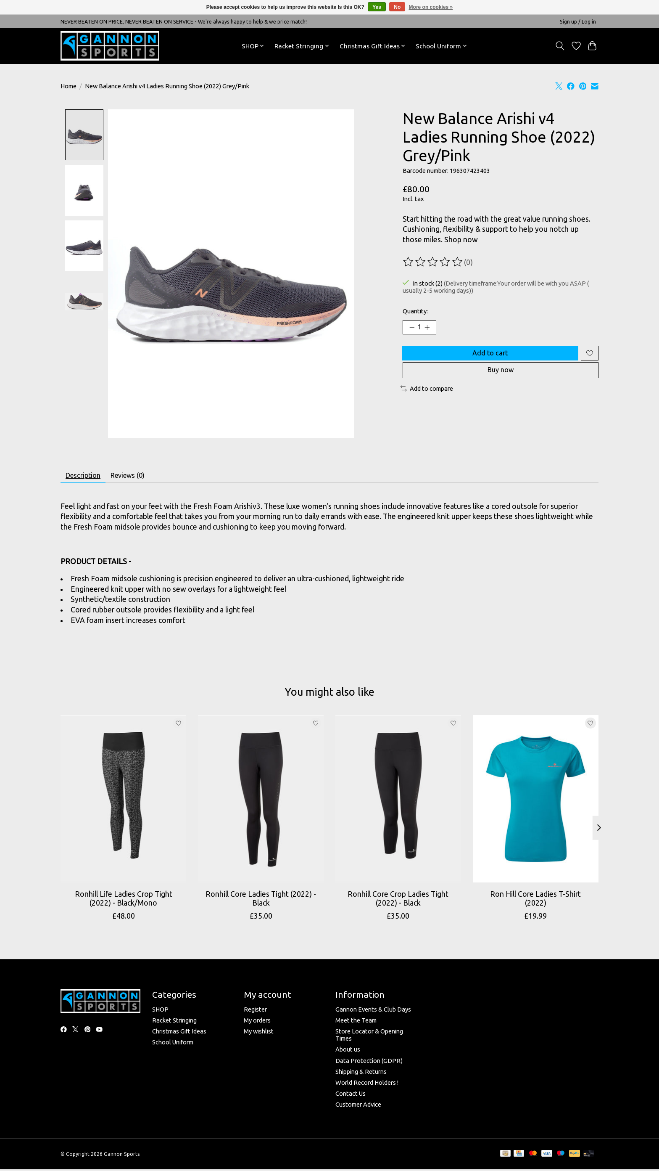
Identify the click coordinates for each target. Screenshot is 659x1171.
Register (255, 1012)
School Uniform (172, 1045)
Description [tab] (87, 477)
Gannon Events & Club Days (373, 1012)
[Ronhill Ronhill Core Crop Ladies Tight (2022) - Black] (398, 802)
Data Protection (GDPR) (369, 1063)
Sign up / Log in (578, 21)
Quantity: (415, 311)
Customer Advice (358, 1107)
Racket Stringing (174, 1023)
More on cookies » (431, 7)
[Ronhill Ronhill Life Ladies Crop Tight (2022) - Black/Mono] (123, 802)
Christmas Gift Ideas (179, 1034)
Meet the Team (356, 1023)
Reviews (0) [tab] (139, 477)
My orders (257, 1023)
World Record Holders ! (366, 1085)
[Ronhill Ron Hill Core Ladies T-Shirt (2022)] (535, 802)
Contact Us (350, 1096)
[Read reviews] (433, 262)
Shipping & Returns (361, 1074)
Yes (376, 7)
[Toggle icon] (560, 45)
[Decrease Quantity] (412, 328)
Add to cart (487, 357)
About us (347, 1052)
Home (68, 86)
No (397, 7)
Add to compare (427, 399)
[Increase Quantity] (430, 328)
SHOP (160, 1012)
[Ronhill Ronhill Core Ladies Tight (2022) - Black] (261, 802)
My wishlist (259, 1034)
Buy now (500, 380)
